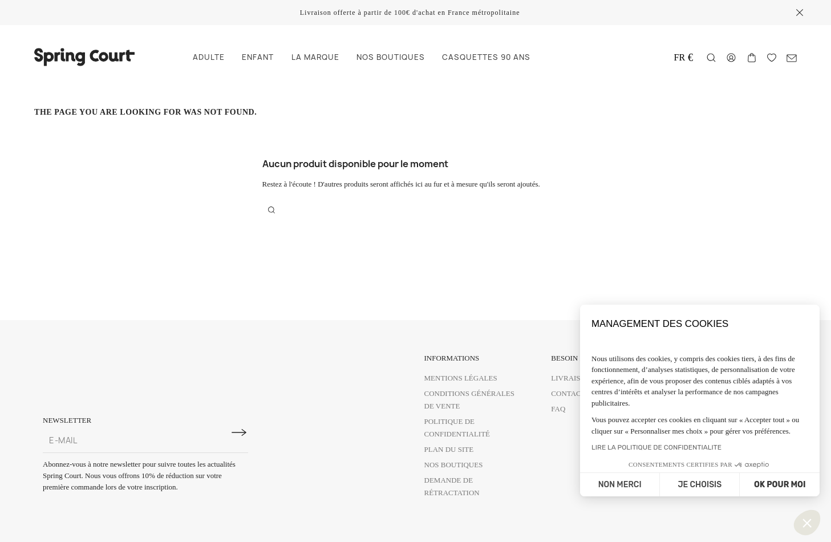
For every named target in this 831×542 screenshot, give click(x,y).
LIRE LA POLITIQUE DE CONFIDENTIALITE (656, 447)
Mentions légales (460, 378)
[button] (807, 522)
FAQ (558, 409)
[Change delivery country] (684, 57)
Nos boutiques (453, 464)
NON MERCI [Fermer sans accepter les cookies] (620, 485)
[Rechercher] (711, 57)
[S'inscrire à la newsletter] (239, 432)
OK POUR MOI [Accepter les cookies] (779, 485)
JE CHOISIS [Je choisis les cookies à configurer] (699, 485)
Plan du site (449, 449)
